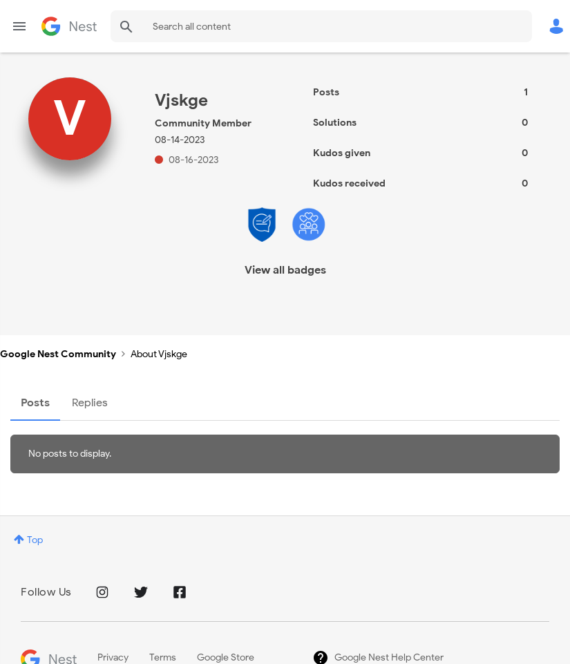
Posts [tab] (35, 403)
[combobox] (321, 26)
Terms (162, 657)
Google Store (225, 657)
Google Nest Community (69, 26)
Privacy (113, 657)
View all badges (285, 270)
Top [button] (35, 540)
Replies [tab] (90, 403)
